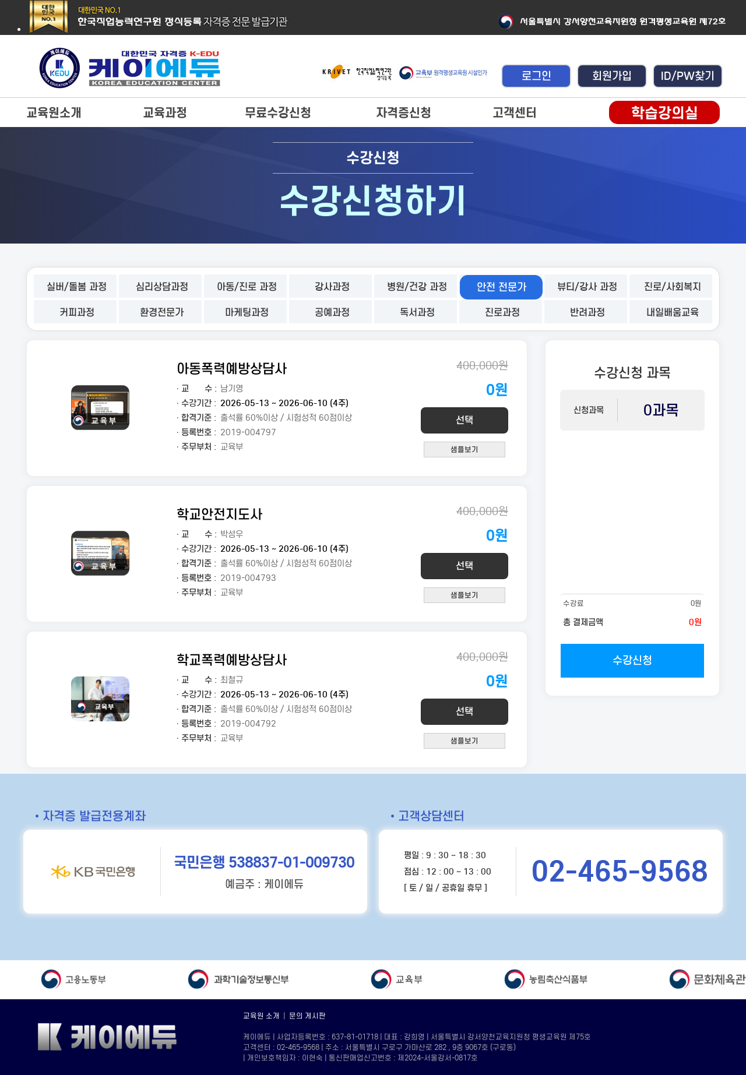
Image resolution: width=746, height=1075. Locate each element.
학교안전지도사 (219, 514)
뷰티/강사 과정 (587, 287)
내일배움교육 (672, 312)
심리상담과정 (162, 287)
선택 (464, 420)
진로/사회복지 (672, 287)
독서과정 (417, 312)
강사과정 (332, 287)
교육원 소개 (261, 1015)
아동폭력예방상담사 (232, 368)
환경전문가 (162, 312)
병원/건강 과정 (417, 287)
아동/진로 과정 (247, 287)
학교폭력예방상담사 (232, 659)
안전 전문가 (501, 287)
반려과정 (587, 312)
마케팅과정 (247, 312)
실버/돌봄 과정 (77, 287)
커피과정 (76, 312)
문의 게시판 (307, 1015)
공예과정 (332, 312)
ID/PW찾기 (688, 76)
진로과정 (502, 312)
